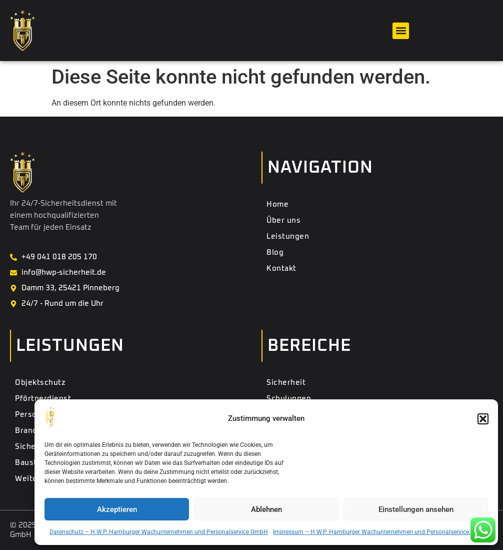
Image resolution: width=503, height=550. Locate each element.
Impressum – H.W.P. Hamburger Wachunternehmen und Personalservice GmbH (380, 531)
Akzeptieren (117, 509)
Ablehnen (266, 509)
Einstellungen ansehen (416, 509)
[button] (483, 419)
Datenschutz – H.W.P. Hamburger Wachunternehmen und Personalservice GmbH (159, 531)
